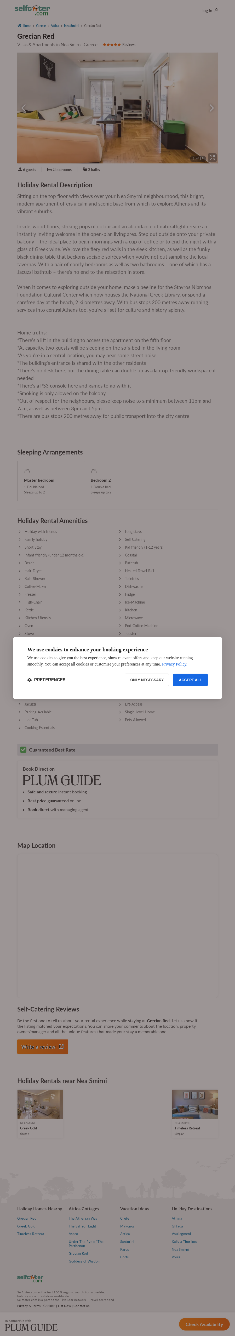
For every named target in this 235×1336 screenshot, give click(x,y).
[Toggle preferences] (46, 680)
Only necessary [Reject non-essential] (147, 680)
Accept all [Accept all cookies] (190, 680)
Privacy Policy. (174, 664)
